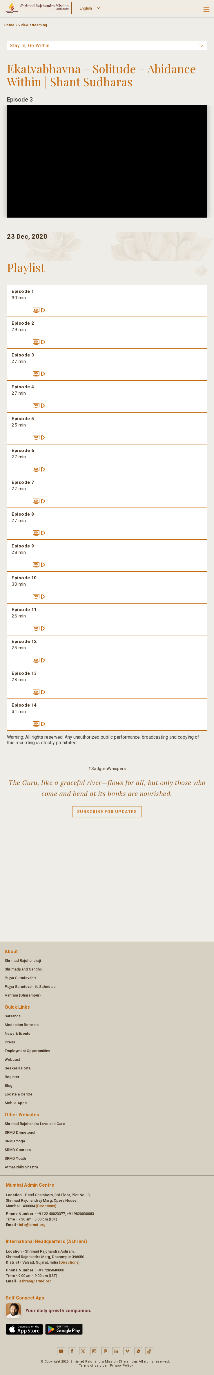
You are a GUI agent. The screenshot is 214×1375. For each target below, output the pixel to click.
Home (9, 25)
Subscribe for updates (107, 815)
